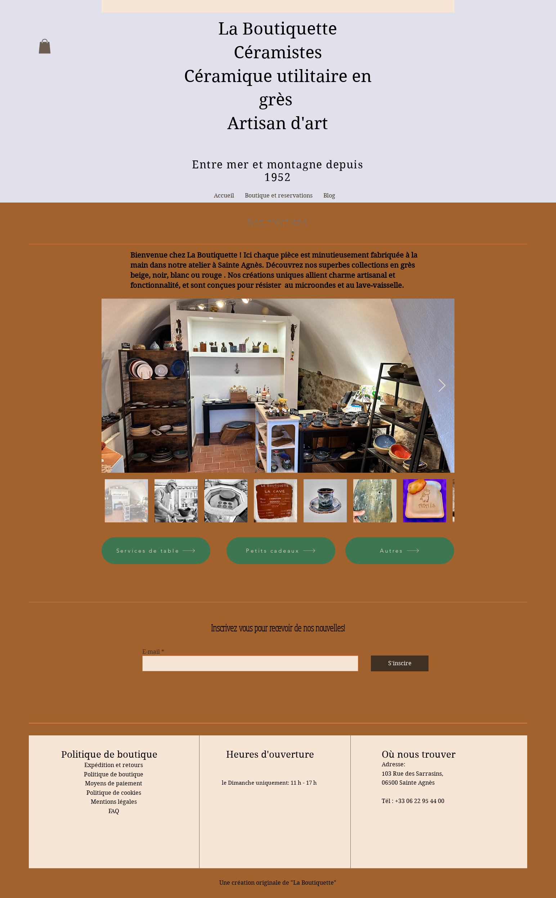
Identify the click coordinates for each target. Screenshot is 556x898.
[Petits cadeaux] (281, 550)
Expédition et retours (113, 765)
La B (236, 28)
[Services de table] (156, 550)
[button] (45, 46)
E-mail (151, 652)
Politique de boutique (113, 774)
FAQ (113, 811)
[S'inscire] (400, 663)
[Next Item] (442, 386)
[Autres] (399, 550)
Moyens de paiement (113, 783)
